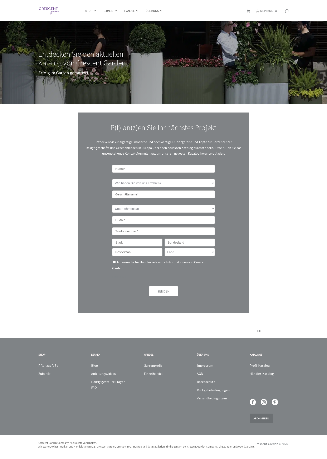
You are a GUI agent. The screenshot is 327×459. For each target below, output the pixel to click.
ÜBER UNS (152, 11)
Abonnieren (261, 418)
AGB (200, 373)
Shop (88, 11)
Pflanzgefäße (48, 365)
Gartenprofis (153, 365)
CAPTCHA (119, 277)
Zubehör (44, 373)
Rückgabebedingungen (213, 390)
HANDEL (129, 11)
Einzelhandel (153, 373)
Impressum (205, 365)
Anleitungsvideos (103, 373)
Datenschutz (206, 382)
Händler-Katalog (262, 373)
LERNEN (108, 11)
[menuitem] (266, 333)
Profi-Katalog (260, 365)
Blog (94, 365)
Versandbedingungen (212, 398)
